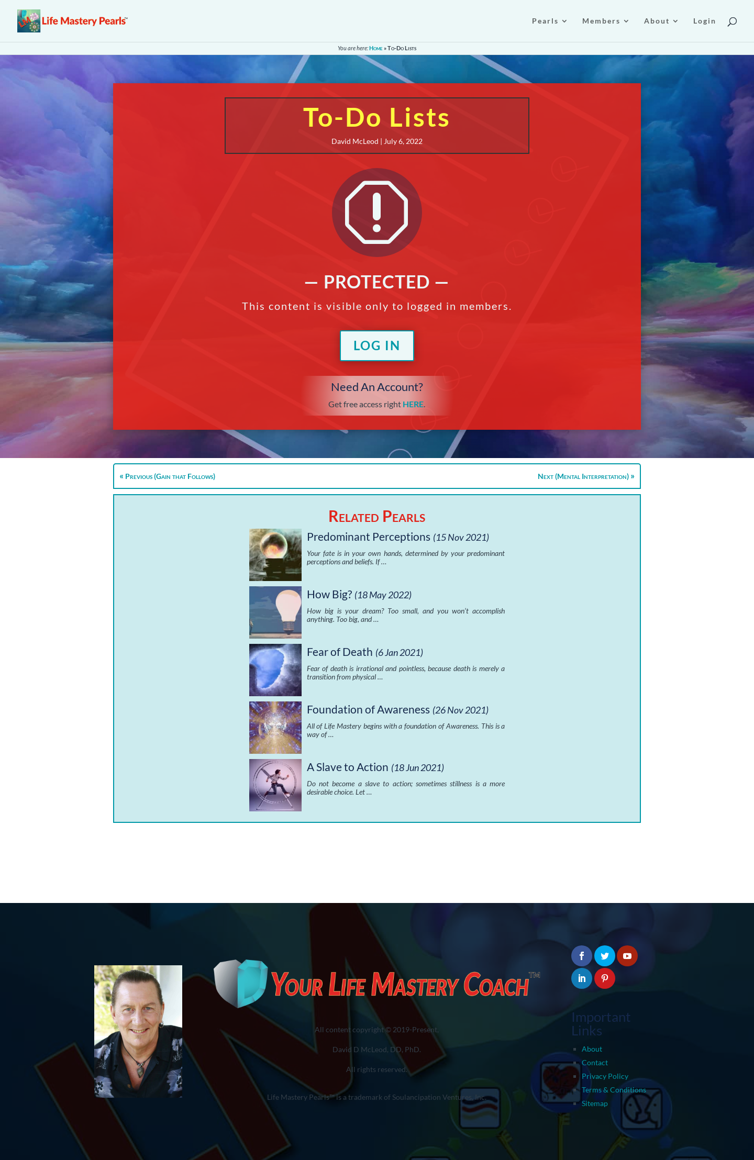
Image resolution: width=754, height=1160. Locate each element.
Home (376, 47)
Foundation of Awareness (368, 709)
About (592, 1048)
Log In (377, 345)
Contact (595, 1062)
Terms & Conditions (614, 1089)
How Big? (329, 593)
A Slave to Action (348, 766)
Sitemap (595, 1103)
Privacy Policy (605, 1076)
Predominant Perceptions (368, 536)
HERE (413, 404)
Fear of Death (340, 651)
